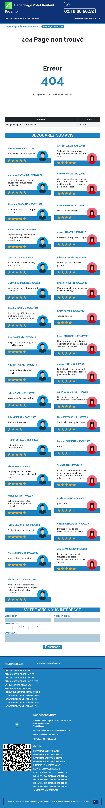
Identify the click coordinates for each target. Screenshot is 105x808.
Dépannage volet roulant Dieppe (21, 681)
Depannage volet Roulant (18, 671)
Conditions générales (48, 663)
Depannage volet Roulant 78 (19, 674)
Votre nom (11, 616)
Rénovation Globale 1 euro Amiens (22, 692)
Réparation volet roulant (18, 688)
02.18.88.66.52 (52, 735)
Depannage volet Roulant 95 (19, 678)
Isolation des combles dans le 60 (22, 695)
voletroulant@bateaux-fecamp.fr (56, 730)
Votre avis (11, 632)
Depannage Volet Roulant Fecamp (22, 19)
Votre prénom (62, 616)
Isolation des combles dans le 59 (22, 706)
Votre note (11, 623)
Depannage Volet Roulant (87, 19)
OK (95, 801)
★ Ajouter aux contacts (45, 790)
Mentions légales (14, 664)
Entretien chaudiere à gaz (18, 685)
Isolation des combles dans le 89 (22, 703)
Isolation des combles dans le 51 (22, 699)
